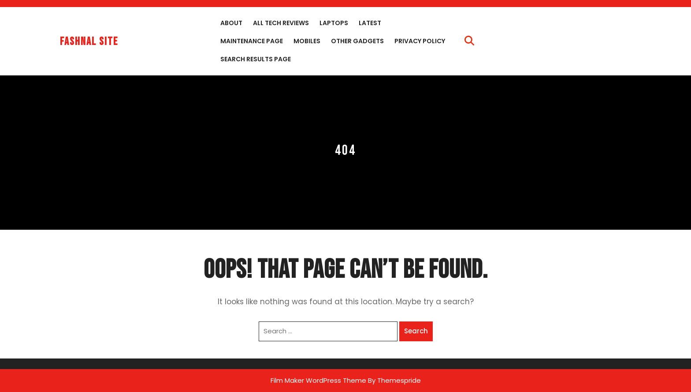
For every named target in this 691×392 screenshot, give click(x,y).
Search (416, 331)
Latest (370, 23)
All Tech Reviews (281, 23)
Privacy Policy (419, 41)
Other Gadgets (357, 41)
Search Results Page (255, 59)
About (231, 23)
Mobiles (306, 41)
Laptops (333, 23)
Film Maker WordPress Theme (318, 380)
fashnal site (89, 42)
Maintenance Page (251, 41)
